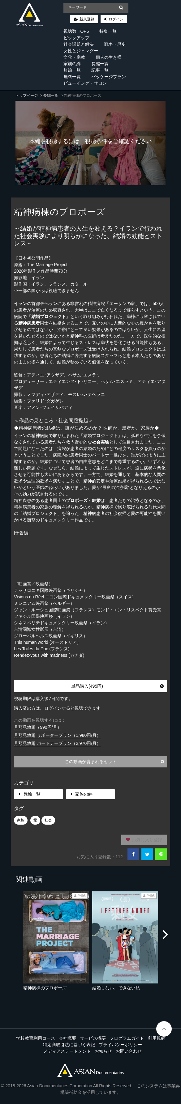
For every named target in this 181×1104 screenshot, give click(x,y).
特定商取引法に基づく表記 (69, 1044)
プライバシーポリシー (120, 1044)
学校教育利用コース (35, 1038)
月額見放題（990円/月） (37, 727)
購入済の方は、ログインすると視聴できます (57, 708)
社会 (48, 820)
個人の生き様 (109, 57)
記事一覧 (100, 70)
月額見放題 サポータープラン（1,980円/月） (57, 735)
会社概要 (67, 1038)
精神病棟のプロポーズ (45, 987)
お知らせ (103, 1051)
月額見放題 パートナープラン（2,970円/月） (57, 743)
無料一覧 (72, 76)
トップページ (26, 95)
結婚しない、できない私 (116, 987)
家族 (20, 820)
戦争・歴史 (115, 44)
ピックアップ (76, 37)
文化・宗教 (74, 57)
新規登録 (87, 19)
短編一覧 (72, 70)
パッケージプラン (108, 76)
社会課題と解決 (78, 44)
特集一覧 (108, 31)
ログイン (116, 19)
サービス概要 (93, 1038)
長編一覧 (100, 63)
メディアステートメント (67, 1051)
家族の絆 (72, 63)
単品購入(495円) (117, 686)
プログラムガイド (127, 1038)
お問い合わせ (129, 1051)
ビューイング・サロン (85, 83)
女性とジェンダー (80, 50)
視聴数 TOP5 (76, 31)
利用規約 (156, 1038)
